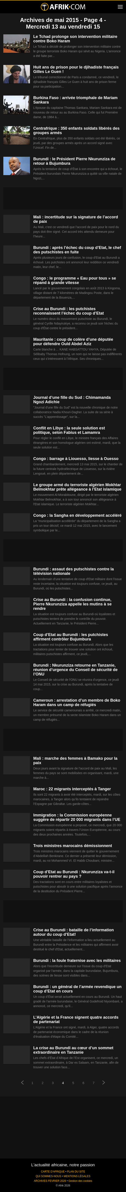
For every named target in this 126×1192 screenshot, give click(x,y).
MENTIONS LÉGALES (77, 1176)
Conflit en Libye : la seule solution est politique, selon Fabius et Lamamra (69, 430)
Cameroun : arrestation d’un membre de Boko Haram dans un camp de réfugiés (76, 702)
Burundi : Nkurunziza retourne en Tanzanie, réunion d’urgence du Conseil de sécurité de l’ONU (75, 669)
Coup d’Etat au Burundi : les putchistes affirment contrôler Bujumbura (70, 636)
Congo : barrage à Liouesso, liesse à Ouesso (75, 458)
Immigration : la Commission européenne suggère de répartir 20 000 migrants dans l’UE (76, 817)
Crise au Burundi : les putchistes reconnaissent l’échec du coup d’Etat (68, 311)
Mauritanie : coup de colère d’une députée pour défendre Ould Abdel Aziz (73, 341)
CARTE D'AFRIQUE (53, 1171)
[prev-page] (22, 1083)
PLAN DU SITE (76, 1171)
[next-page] (103, 1083)
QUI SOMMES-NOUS (48, 1176)
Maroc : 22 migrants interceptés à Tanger (72, 789)
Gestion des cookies (80, 1180)
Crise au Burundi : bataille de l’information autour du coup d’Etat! (73, 932)
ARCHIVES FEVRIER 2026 (50, 1180)
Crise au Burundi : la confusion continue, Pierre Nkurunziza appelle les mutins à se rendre (72, 604)
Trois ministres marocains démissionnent (72, 846)
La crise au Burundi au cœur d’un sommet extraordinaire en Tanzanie (73, 1050)
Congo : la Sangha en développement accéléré (77, 515)
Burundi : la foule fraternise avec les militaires (77, 960)
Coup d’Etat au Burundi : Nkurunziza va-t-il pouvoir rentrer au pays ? (73, 874)
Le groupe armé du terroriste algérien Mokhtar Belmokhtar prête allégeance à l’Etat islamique (77, 487)
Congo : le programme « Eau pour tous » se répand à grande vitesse (74, 280)
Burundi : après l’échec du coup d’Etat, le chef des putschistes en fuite (77, 249)
